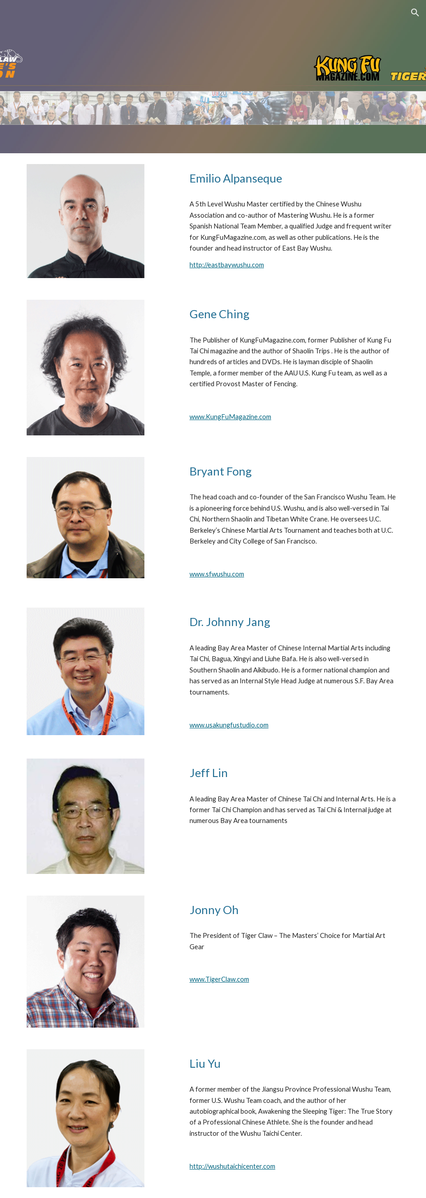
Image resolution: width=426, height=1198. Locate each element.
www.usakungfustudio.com (229, 725)
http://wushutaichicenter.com (232, 1166)
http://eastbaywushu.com (227, 265)
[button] (415, 12)
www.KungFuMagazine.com (230, 417)
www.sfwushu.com (217, 574)
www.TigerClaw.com (219, 979)
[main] (292, 178)
